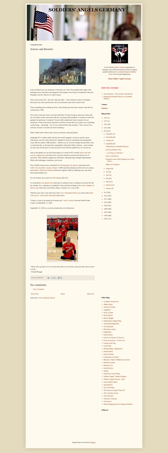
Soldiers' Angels (119, 67)
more (45, 170)
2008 (106, 209)
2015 (106, 128)
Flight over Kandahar (113, 164)
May (107, 178)
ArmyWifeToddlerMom (111, 324)
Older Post (90, 294)
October (109, 140)
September (109, 144)
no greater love (48, 183)
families (50, 170)
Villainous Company (110, 399)
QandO (106, 371)
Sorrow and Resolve (112, 156)
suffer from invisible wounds (40, 168)
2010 (106, 202)
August (108, 168)
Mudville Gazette (109, 362)
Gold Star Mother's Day (113, 150)
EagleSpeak (107, 332)
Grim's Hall (107, 346)
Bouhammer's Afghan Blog (112, 321)
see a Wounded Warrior (69, 193)
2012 (106, 196)
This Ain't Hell (108, 396)
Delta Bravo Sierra (110, 329)
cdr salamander (109, 326)
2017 (106, 121)
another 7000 (38, 170)
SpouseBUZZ (108, 385)
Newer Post (34, 294)
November (109, 137)
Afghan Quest (108, 304)
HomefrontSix (108, 351)
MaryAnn (40, 277)
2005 (106, 219)
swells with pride (50, 195)
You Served (107, 401)
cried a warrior (68, 200)
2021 (106, 118)
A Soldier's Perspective (111, 301)
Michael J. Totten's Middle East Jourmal (117, 360)
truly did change (55, 178)
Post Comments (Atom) (47, 298)
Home (63, 294)
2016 (106, 124)
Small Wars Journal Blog (112, 374)
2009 (106, 206)
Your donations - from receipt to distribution (118, 94)
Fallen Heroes (108, 335)
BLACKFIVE (108, 315)
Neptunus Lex (108, 365)
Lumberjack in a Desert (111, 357)
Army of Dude (108, 313)
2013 (106, 192)
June (107, 175)
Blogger (92, 442)
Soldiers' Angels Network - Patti (114, 379)
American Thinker (110, 307)
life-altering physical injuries (67, 165)
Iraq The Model (109, 354)
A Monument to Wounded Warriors (117, 146)
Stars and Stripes (109, 387)
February (109, 185)
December (109, 134)
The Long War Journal (111, 393)
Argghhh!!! (107, 310)
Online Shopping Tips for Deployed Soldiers (118, 404)
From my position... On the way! (114, 340)
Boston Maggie (109, 318)
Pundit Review (108, 368)
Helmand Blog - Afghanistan (113, 349)
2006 (106, 215)
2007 (106, 212)
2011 (106, 199)
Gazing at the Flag (110, 343)
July (107, 172)
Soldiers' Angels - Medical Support (115, 376)
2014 (106, 131)
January (108, 188)
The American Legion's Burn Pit (114, 390)
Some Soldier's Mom (110, 382)
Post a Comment (38, 289)
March (108, 182)
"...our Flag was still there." (115, 153)
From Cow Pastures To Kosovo (114, 337)
